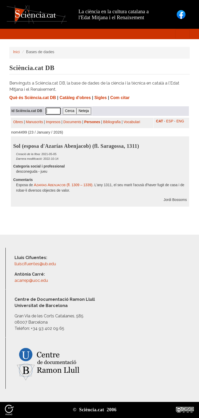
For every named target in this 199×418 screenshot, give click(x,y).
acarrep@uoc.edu (31, 280)
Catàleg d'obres (75, 97)
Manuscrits (34, 122)
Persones (92, 122)
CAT (159, 121)
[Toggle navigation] (182, 34)
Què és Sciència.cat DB (32, 97)
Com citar (120, 97)
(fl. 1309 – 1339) (63, 185)
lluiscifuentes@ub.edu (36, 263)
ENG (180, 121)
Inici (16, 52)
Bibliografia (112, 122)
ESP (169, 121)
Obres (18, 122)
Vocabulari (132, 122)
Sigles (100, 97)
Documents (72, 122)
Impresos (53, 122)
